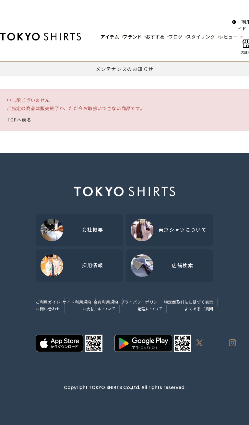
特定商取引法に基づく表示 (188, 301)
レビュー (228, 36)
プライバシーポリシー (141, 301)
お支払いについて (99, 308)
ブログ (176, 36)
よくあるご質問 (198, 308)
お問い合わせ (48, 308)
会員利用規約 (106, 301)
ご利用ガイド (48, 301)
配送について (150, 308)
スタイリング (200, 36)
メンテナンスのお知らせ (124, 68)
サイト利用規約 (77, 301)
